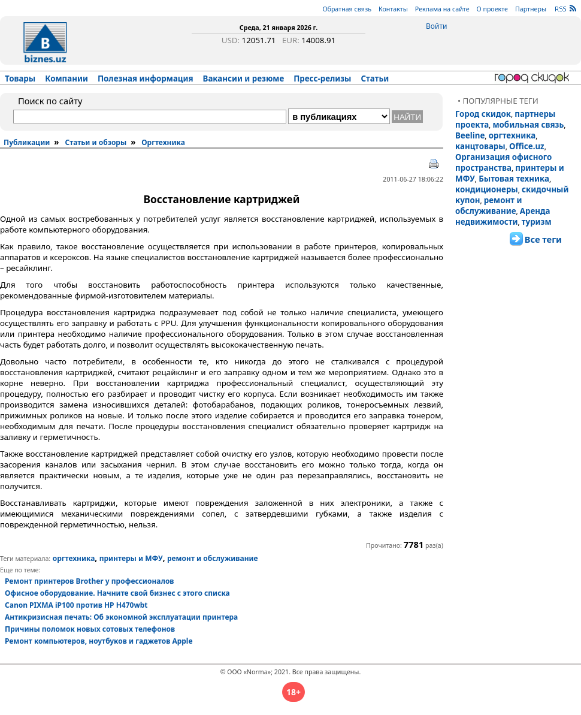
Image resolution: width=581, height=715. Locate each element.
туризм (537, 221)
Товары (20, 78)
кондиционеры (486, 189)
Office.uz (526, 146)
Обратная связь (346, 9)
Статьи (375, 78)
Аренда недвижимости (502, 216)
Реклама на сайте (442, 9)
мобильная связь (528, 124)
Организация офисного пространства (503, 162)
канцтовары (480, 146)
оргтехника (512, 135)
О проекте (492, 9)
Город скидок (483, 113)
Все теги (543, 239)
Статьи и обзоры (95, 142)
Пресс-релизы (322, 78)
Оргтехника (163, 142)
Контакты (393, 9)
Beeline (470, 135)
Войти (436, 26)
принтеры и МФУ (131, 558)
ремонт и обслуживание (488, 205)
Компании (66, 78)
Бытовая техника (514, 178)
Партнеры (530, 9)
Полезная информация (145, 78)
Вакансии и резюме (244, 78)
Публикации (27, 142)
